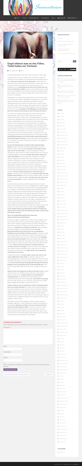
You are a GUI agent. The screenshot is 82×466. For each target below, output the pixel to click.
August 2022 (62, 260)
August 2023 (62, 223)
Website (5, 357)
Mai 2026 (61, 119)
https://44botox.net (65, 100)
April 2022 (62, 273)
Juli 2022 (61, 263)
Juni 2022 (61, 266)
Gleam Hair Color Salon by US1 (68, 79)
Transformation (34, 18)
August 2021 (62, 298)
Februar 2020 (62, 354)
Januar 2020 (62, 357)
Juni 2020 (61, 341)
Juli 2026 (61, 113)
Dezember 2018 (63, 398)
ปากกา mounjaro (64, 85)
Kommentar (7, 327)
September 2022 (63, 257)
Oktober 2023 (63, 216)
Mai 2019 (61, 382)
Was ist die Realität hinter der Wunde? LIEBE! (65, 45)
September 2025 (63, 144)
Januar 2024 (62, 207)
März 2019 (62, 388)
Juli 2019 (61, 376)
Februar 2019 (62, 391)
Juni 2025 (61, 154)
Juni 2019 (61, 379)
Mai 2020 (61, 345)
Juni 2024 (61, 191)
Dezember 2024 (63, 173)
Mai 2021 (61, 307)
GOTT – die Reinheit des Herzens (66, 53)
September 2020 (63, 332)
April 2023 (62, 235)
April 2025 (62, 160)
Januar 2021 (62, 320)
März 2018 (62, 420)
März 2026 (62, 126)
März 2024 (62, 201)
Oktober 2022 (63, 254)
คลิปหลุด (62, 95)
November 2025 (63, 138)
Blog (53, 18)
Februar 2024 (62, 204)
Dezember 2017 (63, 429)
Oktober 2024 (63, 179)
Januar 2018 (62, 426)
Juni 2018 (61, 413)
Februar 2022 (62, 279)
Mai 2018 (61, 416)
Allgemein (62, 452)
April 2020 (62, 348)
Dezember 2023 (63, 210)
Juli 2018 (61, 410)
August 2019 (62, 373)
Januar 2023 (62, 244)
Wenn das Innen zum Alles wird (66, 41)
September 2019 (63, 370)
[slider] (65, 69)
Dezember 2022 (63, 248)
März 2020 (62, 351)
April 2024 (62, 198)
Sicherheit (60, 38)
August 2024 (62, 185)
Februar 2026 (62, 129)
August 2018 (62, 407)
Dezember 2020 (63, 323)
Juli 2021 (61, 301)
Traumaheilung (45, 18)
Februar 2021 (62, 316)
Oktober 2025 (63, 141)
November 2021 (63, 288)
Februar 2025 (62, 166)
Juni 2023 (61, 229)
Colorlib (66, 464)
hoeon (22, 70)
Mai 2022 (61, 269)
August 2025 (62, 148)
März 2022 (62, 276)
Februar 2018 (62, 423)
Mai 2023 (61, 232)
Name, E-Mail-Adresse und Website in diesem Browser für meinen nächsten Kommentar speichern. (26, 365)
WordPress (76, 464)
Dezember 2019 (63, 360)
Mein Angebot (72, 18)
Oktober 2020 (63, 329)
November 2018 (63, 401)
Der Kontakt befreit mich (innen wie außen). (66, 81)
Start (17, 18)
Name (5, 346)
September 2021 (63, 295)
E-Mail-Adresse (7, 352)
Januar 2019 (62, 395)
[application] (67, 69)
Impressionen (61, 18)
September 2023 (63, 219)
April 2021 (62, 310)
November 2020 (63, 326)
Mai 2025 (61, 157)
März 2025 (62, 163)
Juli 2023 (61, 226)
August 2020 (62, 335)
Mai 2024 (61, 194)
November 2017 (63, 432)
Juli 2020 (61, 338)
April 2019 (62, 385)
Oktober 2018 (63, 404)
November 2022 (63, 251)
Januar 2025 (62, 169)
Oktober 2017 (63, 435)
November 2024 (63, 176)
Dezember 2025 (63, 135)
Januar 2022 (62, 282)
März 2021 (62, 313)
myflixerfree (63, 91)
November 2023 (63, 213)
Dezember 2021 (63, 285)
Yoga (24, 18)
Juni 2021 (61, 304)
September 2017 (63, 438)
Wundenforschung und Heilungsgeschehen (63, 49)
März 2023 (62, 238)
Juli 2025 (61, 151)
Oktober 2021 (63, 291)
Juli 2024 (61, 188)
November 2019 (63, 363)
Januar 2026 (62, 132)
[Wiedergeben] (60, 69)
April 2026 (62, 122)
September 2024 (63, 182)
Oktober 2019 (63, 366)
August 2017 (62, 442)
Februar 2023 (62, 241)
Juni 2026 (61, 116)
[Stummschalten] (71, 69)
